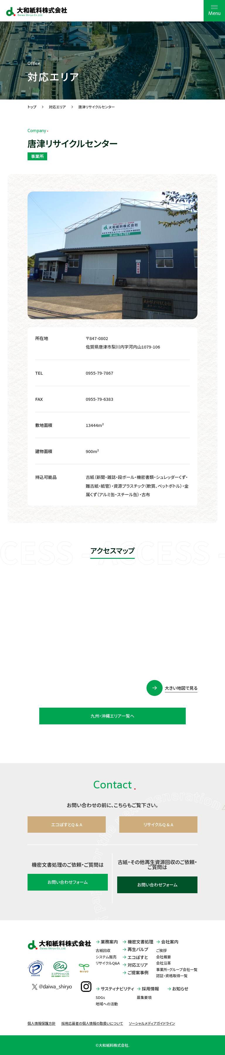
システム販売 (106, 957)
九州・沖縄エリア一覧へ (112, 716)
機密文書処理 (137, 942)
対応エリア (57, 107)
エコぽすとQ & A (66, 824)
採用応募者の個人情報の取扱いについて (92, 1023)
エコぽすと (135, 957)
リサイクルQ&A (108, 963)
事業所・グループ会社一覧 (176, 969)
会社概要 (163, 957)
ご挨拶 (161, 950)
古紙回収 (103, 950)
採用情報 (148, 989)
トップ (32, 107)
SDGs (100, 997)
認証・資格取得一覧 (172, 975)
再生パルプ (135, 949)
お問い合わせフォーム (67, 882)
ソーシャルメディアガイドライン (152, 1023)
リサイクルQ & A (158, 824)
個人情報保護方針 (42, 1023)
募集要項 (144, 997)
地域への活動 (107, 1004)
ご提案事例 (135, 972)
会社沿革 (163, 963)
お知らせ (177, 989)
